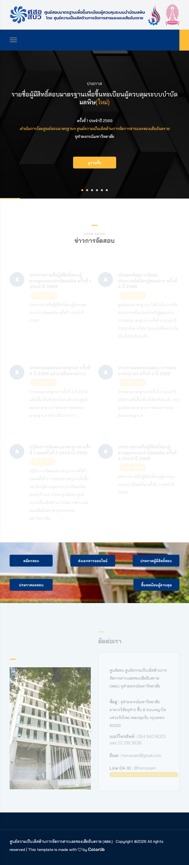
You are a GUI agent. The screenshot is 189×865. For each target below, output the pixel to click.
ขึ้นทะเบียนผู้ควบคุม (156, 585)
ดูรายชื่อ (94, 163)
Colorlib (96, 849)
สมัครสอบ (31, 561)
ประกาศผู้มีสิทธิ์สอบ (156, 561)
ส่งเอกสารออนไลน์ (93, 561)
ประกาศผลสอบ (31, 585)
